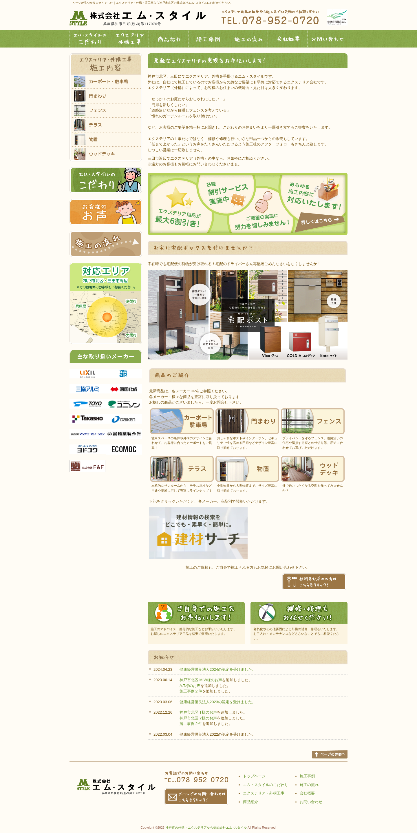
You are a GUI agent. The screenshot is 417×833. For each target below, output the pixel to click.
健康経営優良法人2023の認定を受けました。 (218, 702)
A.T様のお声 (190, 685)
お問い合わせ (327, 39)
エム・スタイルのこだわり (89, 39)
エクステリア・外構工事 (263, 793)
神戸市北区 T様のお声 (198, 712)
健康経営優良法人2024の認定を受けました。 (218, 669)
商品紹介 (169, 39)
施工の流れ (248, 39)
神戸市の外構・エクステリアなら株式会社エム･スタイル (206, 827)
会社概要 (288, 39)
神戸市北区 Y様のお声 (198, 718)
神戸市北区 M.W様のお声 (201, 680)
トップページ (254, 776)
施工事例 (208, 39)
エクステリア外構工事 (129, 39)
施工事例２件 (191, 691)
